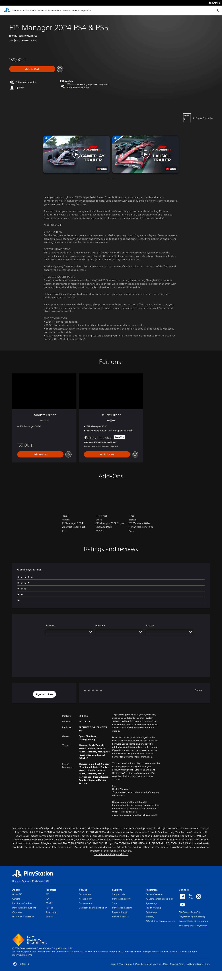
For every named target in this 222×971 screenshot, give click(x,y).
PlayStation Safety (121, 898)
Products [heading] (51, 889)
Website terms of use (145, 964)
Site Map (163, 964)
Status (115, 903)
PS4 (32, 10)
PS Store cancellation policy (159, 898)
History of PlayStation (23, 916)
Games (16, 10)
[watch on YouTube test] (102, 169)
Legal (113, 964)
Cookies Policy (177, 964)
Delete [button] (198, 690)
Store (74, 10)
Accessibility (85, 898)
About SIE (17, 894)
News (65, 10)
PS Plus (41, 10)
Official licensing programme (160, 921)
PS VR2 (49, 903)
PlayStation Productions (24, 907)
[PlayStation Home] (7, 10)
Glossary (150, 916)
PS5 (25, 10)
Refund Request (120, 916)
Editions (50, 625)
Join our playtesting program (193, 921)
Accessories (53, 10)
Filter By (100, 625)
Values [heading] (83, 889)
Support (85, 10)
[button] (76, 154)
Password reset (120, 912)
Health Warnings (120, 789)
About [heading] (16, 889)
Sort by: (150, 625)
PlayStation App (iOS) (189, 912)
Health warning (153, 907)
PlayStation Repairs (122, 907)
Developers (151, 912)
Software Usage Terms (198, 964)
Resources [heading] (152, 889)
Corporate (17, 912)
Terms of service (154, 894)
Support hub (118, 894)
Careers (16, 898)
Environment (85, 894)
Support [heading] (117, 889)
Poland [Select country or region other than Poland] (21, 964)
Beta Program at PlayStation (193, 925)
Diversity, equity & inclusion (93, 907)
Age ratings (151, 903)
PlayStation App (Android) (192, 916)
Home (15, 881)
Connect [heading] (184, 889)
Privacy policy (125, 964)
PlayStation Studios (22, 903)
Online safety (85, 903)
